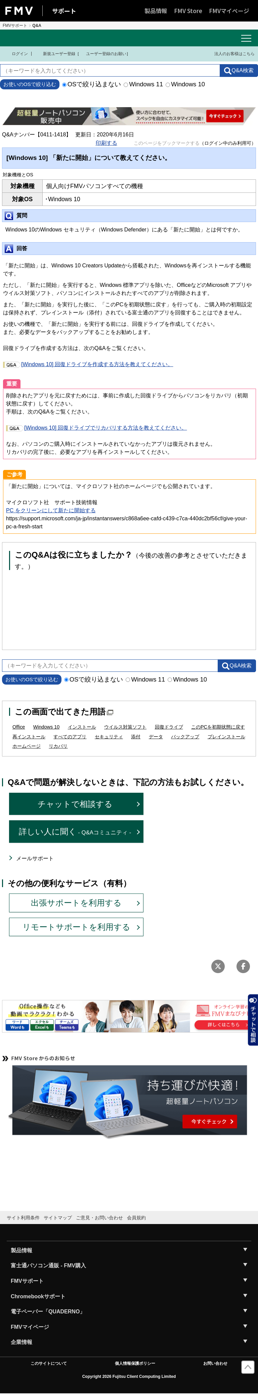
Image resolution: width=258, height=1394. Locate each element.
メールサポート (35, 858)
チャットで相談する (75, 804)
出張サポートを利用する (76, 902)
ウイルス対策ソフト (125, 727)
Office (18, 727)
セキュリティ (109, 736)
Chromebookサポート (38, 1296)
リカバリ (58, 746)
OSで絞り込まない (91, 84)
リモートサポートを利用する (76, 926)
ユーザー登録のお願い (102, 54)
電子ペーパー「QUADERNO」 (48, 1311)
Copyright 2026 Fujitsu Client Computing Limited (129, 1376)
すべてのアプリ (69, 736)
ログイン (15, 54)
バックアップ (185, 736)
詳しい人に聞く (75, 831)
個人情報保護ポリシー (135, 1363)
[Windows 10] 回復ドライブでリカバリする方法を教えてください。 (96, 428)
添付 (135, 736)
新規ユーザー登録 (55, 54)
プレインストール (226, 736)
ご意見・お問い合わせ (99, 1217)
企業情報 (21, 1342)
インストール (82, 727)
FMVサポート (15, 25)
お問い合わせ (215, 1363)
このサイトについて (49, 1363)
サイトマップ (58, 1217)
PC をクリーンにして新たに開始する (51, 510)
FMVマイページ (229, 10)
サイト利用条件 (23, 1217)
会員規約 (136, 1217)
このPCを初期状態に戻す (218, 727)
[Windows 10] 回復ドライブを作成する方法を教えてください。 (88, 364)
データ (156, 736)
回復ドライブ (169, 727)
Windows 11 (143, 84)
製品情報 (155, 10)
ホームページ (26, 746)
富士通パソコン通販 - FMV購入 (48, 1265)
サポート (64, 10)
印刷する (106, 143)
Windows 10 (185, 84)
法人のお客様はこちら (230, 53)
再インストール (28, 736)
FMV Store (188, 10)
